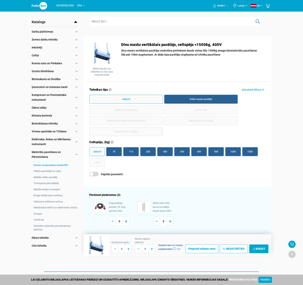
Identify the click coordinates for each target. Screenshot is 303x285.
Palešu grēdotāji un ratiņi (47, 171)
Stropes (38, 213)
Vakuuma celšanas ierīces (48, 201)
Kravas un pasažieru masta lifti (51, 165)
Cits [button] (81, 5)
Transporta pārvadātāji (46, 183)
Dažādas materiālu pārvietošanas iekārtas (52, 227)
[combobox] (172, 21)
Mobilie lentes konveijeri (47, 189)
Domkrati (39, 219)
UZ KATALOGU (65, 5)
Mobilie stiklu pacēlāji (45, 177)
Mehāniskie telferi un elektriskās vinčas (55, 207)
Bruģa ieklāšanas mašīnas (48, 195)
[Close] (265, 280)
